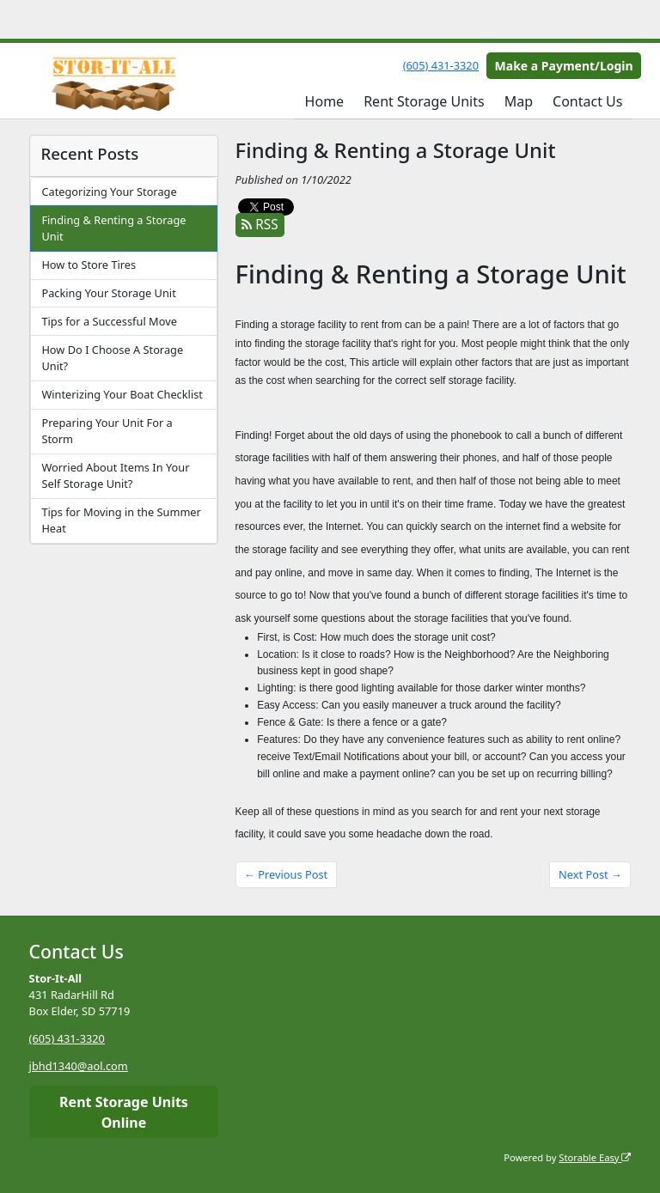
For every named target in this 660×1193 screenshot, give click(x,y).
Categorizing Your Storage (108, 191)
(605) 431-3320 (441, 65)
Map (518, 101)
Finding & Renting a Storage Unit (113, 228)
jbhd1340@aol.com (78, 1066)
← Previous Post (285, 874)
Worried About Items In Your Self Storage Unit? (115, 475)
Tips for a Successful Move (108, 321)
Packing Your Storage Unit (108, 293)
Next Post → (590, 874)
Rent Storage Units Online (123, 1112)
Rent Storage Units (424, 101)
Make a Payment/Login (564, 66)
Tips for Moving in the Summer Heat (120, 520)
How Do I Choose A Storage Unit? (112, 358)
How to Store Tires (88, 264)
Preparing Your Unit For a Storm (106, 431)
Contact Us (587, 101)
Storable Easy (595, 1157)
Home (325, 101)
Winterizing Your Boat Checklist (122, 394)
